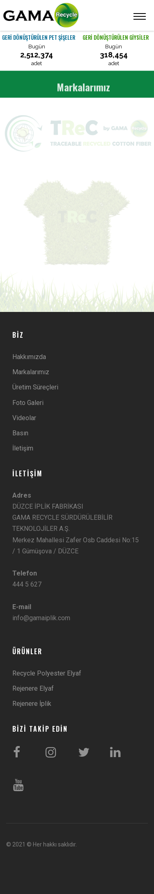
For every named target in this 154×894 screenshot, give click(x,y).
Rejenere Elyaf (33, 688)
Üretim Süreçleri (35, 387)
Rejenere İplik (31, 703)
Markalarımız (30, 372)
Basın (20, 433)
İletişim (22, 448)
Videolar (24, 418)
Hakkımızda (29, 357)
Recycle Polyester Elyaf (46, 673)
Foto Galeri (28, 403)
